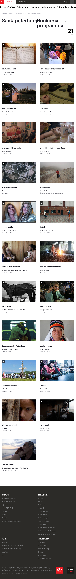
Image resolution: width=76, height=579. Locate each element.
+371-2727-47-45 (7, 508)
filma (71, 35)
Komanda (5, 542)
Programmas (35, 7)
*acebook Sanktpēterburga (46, 527)
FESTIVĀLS (10, 2)
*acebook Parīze (43, 524)
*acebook (41, 508)
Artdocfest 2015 (21, 13)
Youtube (40, 501)
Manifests (5, 552)
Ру (68, 2)
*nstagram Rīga (43, 518)
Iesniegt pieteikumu (48, 7)
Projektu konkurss (63, 7)
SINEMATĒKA (23, 2)
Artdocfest (41, 542)
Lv (72, 2)
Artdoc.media (42, 545)
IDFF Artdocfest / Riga (7, 7)
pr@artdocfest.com (8, 505)
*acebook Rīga (42, 514)
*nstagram (41, 505)
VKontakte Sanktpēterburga (46, 534)
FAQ (3, 555)
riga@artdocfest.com (8, 501)
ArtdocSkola (42, 555)
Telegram (5, 511)
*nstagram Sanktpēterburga (47, 531)
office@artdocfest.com (9, 498)
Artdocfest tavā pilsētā (45, 558)
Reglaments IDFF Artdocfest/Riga (12, 545)
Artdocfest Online (22, 7)
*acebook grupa (43, 511)
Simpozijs (41, 552)
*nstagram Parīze (43, 521)
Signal (4, 514)
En (64, 2)
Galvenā (4, 13)
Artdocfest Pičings (44, 549)
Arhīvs (11, 13)
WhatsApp (5, 518)
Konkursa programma (34, 13)
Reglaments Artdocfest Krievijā (11, 549)
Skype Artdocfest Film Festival (11, 521)
